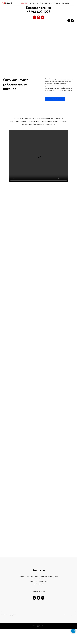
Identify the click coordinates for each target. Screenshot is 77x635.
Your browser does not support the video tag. (38, 156)
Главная (24, 3)
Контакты (65, 3)
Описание (34, 3)
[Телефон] (34, 17)
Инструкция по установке (50, 3)
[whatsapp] (38, 17)
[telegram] (42, 17)
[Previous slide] (68, 20)
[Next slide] (72, 20)
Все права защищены (69, 615)
